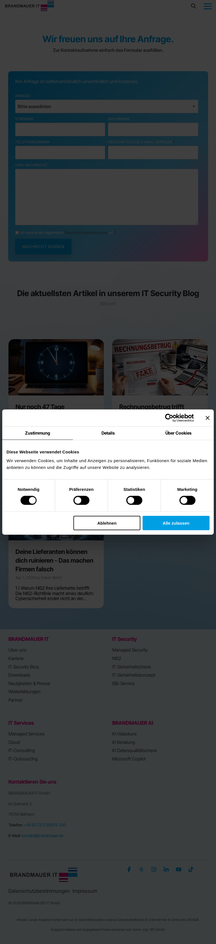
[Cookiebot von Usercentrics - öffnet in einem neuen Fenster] (169, 418)
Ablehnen (106, 522)
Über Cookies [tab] (178, 433)
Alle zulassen (176, 522)
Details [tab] (108, 433)
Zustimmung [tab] (37, 433)
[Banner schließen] (208, 418)
